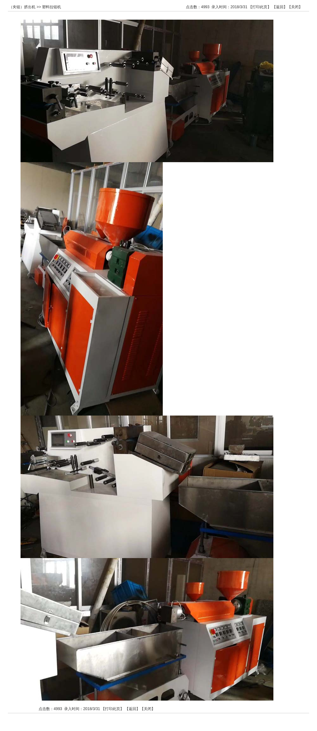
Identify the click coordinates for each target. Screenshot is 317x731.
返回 (279, 7)
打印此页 (259, 7)
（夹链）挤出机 (22, 7)
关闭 (295, 7)
